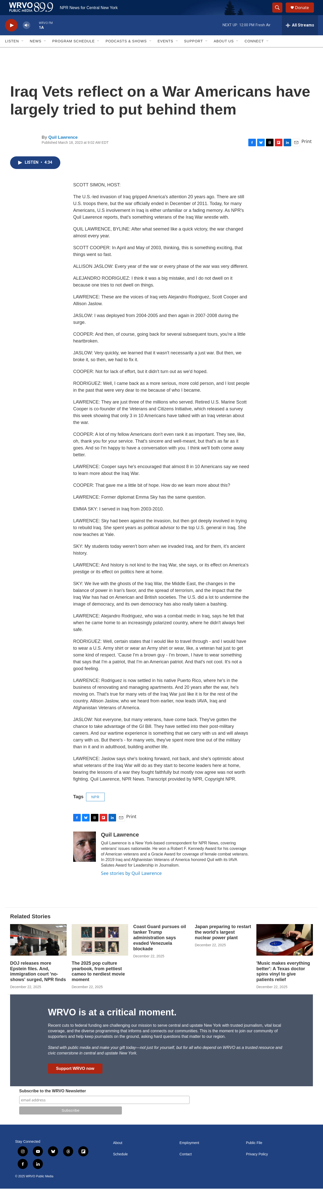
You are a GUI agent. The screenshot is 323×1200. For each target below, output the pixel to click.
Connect (254, 52)
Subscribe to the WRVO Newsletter (52, 1102)
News (35, 52)
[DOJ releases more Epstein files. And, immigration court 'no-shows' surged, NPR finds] (38, 951)
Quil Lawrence (62, 148)
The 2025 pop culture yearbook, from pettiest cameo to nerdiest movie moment (98, 983)
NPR (95, 808)
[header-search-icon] (280, 13)
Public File (254, 1154)
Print (306, 153)
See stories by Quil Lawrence (131, 884)
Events (165, 52)
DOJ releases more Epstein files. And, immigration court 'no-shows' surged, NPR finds (38, 983)
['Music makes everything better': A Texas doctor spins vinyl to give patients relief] (284, 951)
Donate (305, 13)
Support (193, 52)
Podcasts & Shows (126, 52)
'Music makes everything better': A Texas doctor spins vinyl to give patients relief (283, 983)
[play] (11, 37)
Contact (185, 1165)
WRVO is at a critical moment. (112, 1023)
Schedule (120, 1165)
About (117, 1154)
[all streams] (300, 36)
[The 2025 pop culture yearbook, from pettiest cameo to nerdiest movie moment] (100, 951)
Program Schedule (73, 52)
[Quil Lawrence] (84, 858)
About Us (224, 52)
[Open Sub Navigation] (23, 52)
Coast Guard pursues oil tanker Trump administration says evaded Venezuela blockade (159, 949)
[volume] (26, 36)
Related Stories (30, 928)
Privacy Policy (257, 1165)
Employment (189, 1154)
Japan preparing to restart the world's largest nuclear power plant (223, 943)
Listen (12, 52)
